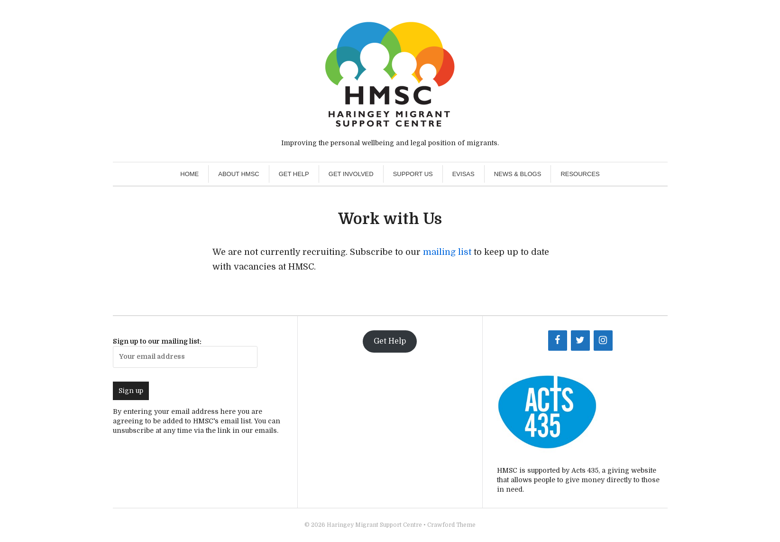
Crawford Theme (451, 525)
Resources (579, 174)
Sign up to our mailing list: (185, 352)
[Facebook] (557, 340)
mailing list (447, 252)
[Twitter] (580, 340)
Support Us (413, 174)
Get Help (294, 174)
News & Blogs (517, 174)
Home (189, 174)
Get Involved (351, 174)
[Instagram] (603, 340)
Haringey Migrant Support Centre (374, 525)
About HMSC (238, 174)
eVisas (463, 174)
